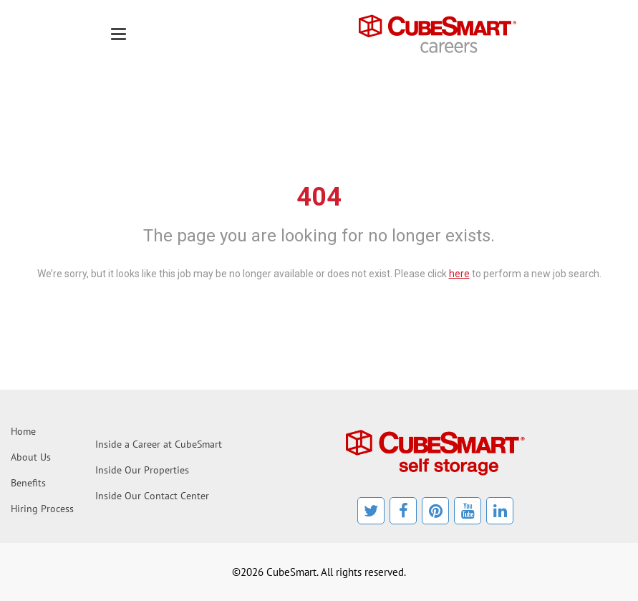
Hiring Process (42, 508)
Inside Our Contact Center (152, 495)
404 (319, 197)
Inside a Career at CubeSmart (158, 444)
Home (23, 431)
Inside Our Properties (142, 469)
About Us (31, 457)
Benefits (28, 482)
